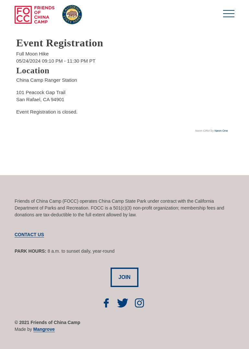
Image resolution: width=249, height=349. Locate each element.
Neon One (221, 130)
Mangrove (44, 329)
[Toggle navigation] (228, 16)
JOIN (124, 277)
